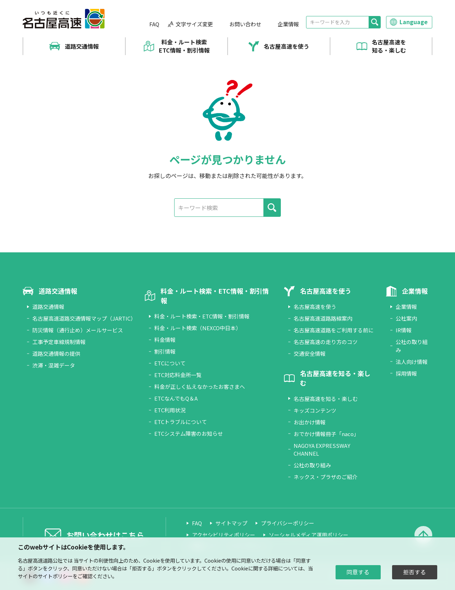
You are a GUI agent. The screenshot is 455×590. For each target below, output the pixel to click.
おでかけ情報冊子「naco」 (326, 434)
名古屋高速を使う (286, 46)
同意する (358, 572)
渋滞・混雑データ (53, 365)
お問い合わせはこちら (105, 535)
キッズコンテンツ (315, 410)
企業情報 (288, 24)
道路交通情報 (82, 46)
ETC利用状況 (170, 410)
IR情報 (404, 330)
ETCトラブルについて (180, 421)
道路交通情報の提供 (56, 353)
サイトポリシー (55, 576)
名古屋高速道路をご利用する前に (334, 330)
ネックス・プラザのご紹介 (326, 477)
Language (414, 21)
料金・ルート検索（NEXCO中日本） (197, 328)
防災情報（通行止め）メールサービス (77, 330)
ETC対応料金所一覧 (178, 375)
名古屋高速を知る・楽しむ (389, 46)
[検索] (374, 22)
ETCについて (170, 363)
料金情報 (165, 339)
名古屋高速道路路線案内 (323, 318)
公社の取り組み (312, 465)
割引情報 (165, 351)
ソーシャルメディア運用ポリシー (308, 534)
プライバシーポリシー (287, 523)
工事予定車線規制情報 (59, 341)
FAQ (154, 24)
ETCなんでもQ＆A (176, 398)
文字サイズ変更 (194, 24)
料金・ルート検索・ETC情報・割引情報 (202, 316)
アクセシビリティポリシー (223, 534)
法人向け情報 (412, 361)
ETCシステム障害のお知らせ (188, 433)
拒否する (414, 572)
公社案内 (406, 318)
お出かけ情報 (310, 422)
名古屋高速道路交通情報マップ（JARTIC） (84, 318)
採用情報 (406, 373)
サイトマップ (231, 523)
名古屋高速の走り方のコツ (326, 341)
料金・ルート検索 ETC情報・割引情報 (184, 46)
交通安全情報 (310, 353)
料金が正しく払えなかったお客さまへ (199, 386)
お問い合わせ (245, 24)
